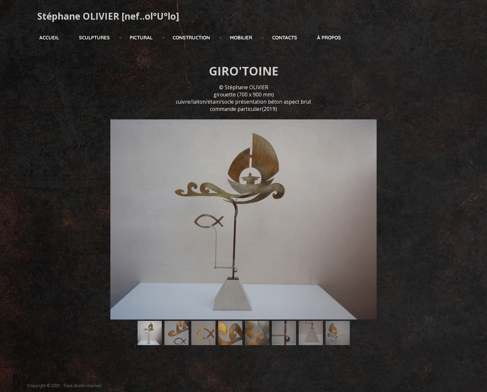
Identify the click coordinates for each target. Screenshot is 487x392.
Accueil (49, 37)
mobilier (241, 37)
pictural (141, 37)
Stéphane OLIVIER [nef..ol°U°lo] (108, 16)
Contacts (284, 37)
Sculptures (94, 37)
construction (191, 37)
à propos (329, 37)
